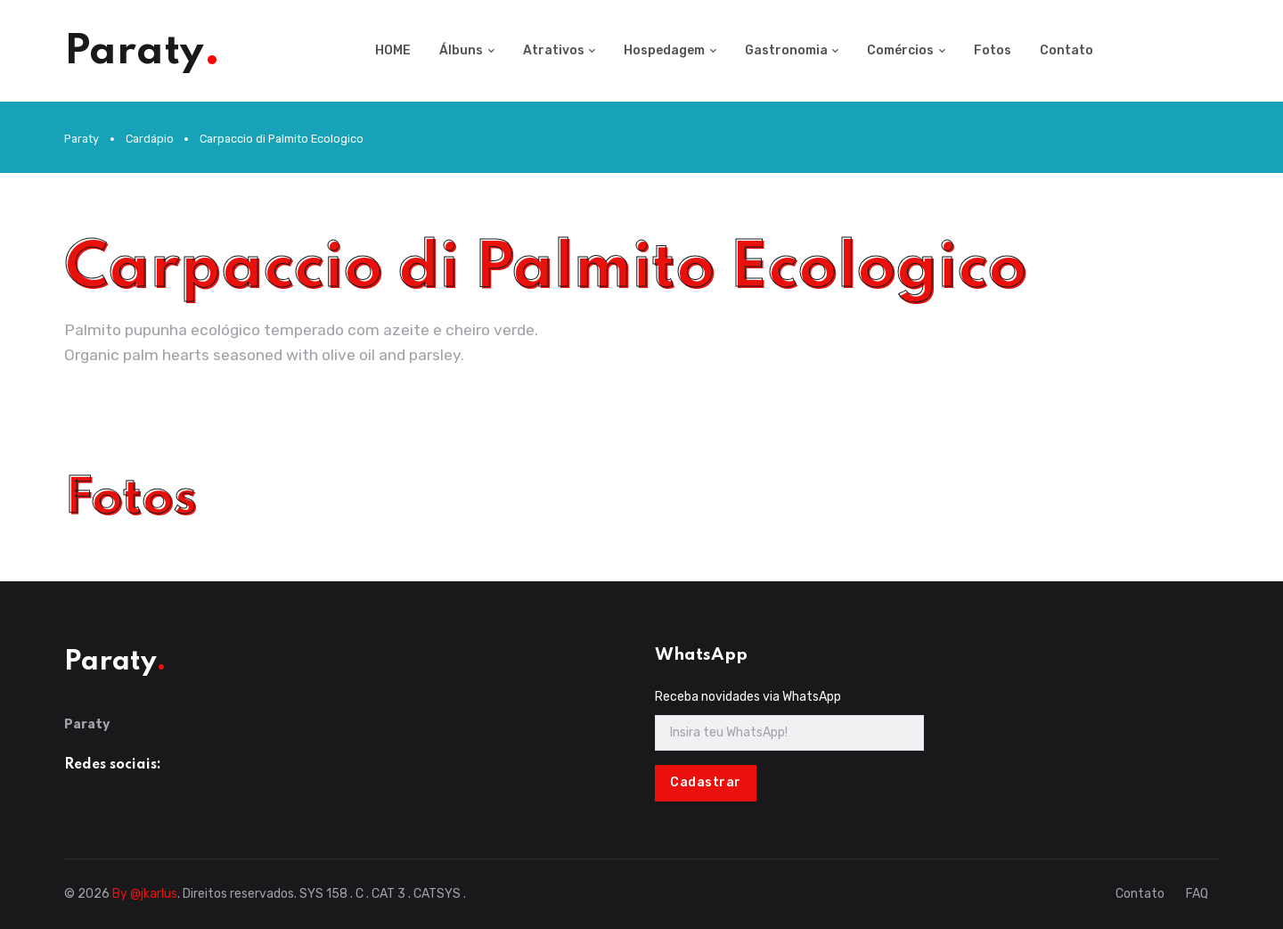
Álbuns (461, 50)
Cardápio (150, 138)
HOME (393, 50)
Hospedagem (664, 50)
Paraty (81, 138)
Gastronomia (786, 50)
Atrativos (553, 50)
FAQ (1197, 893)
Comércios (900, 50)
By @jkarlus (144, 893)
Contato (1066, 50)
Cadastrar (705, 782)
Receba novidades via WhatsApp (748, 696)
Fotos (992, 50)
